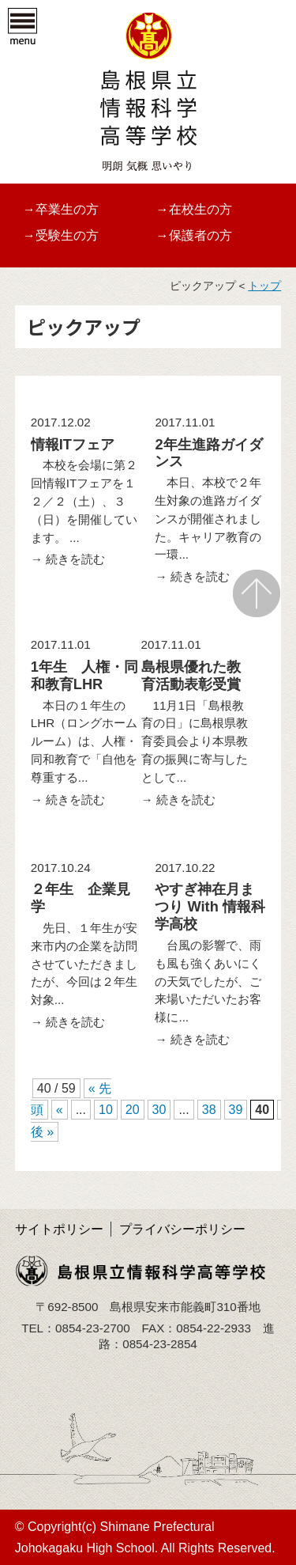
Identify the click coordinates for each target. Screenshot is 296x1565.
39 (236, 1109)
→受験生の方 (61, 235)
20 (133, 1109)
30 (159, 1109)
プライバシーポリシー (182, 1229)
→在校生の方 (194, 209)
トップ (264, 286)
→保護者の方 (194, 235)
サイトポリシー (59, 1229)
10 (106, 1109)
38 (209, 1109)
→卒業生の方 (61, 209)
